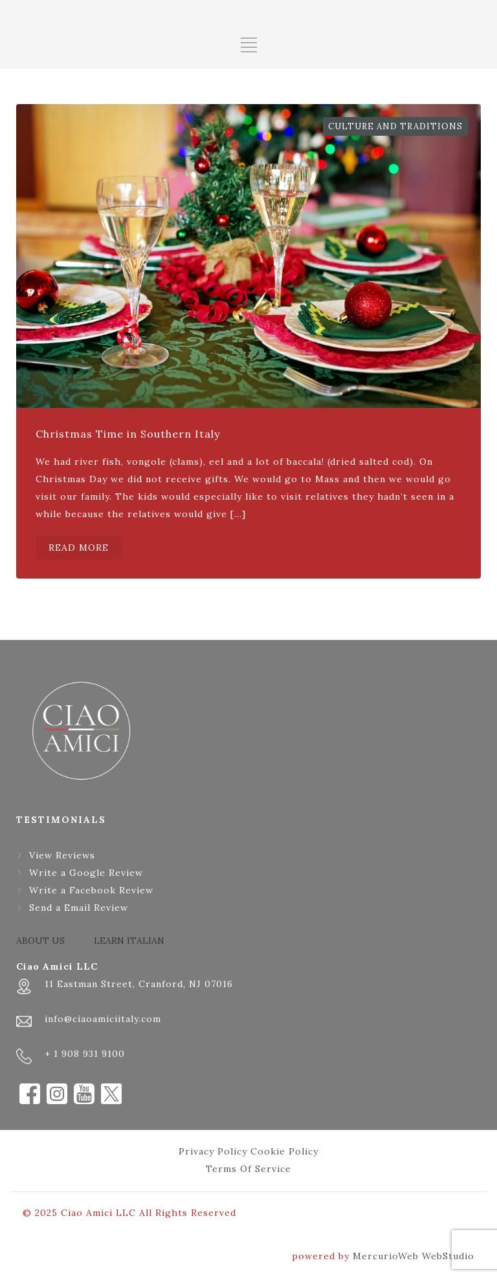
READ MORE (79, 547)
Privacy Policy (213, 1151)
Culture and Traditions (395, 126)
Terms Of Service (248, 1169)
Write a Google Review (86, 873)
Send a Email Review (78, 907)
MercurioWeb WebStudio (413, 1256)
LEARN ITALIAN (129, 940)
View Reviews (62, 855)
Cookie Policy (284, 1151)
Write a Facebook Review (91, 890)
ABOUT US (40, 940)
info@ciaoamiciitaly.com (103, 1019)
